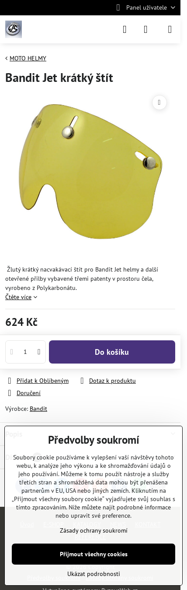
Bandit (38, 409)
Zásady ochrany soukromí (94, 530)
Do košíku (112, 352)
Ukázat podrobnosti (93, 574)
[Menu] (169, 29)
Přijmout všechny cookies (94, 554)
